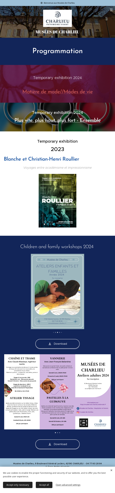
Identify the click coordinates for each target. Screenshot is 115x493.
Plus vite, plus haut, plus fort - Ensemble (57, 120)
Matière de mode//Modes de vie (57, 92)
